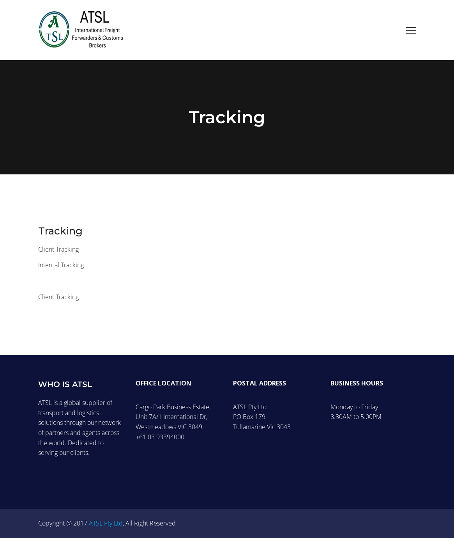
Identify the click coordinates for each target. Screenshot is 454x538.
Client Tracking (58, 249)
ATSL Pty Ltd (106, 523)
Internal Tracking (61, 265)
